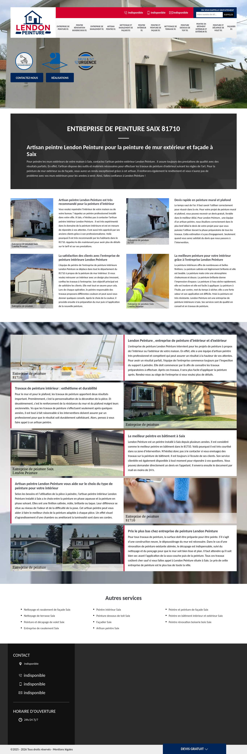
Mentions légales (63, 749)
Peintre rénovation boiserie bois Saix (190, 622)
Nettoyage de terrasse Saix (39, 615)
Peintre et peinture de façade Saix (188, 609)
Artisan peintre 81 (110, 27)
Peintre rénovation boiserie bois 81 (79, 28)
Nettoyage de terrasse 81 (170, 27)
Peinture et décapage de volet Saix (44, 622)
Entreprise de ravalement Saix (41, 628)
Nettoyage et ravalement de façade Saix (47, 609)
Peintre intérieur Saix (108, 609)
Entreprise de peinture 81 (63, 27)
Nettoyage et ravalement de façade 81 (126, 28)
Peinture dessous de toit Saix (113, 615)
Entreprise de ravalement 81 (97, 27)
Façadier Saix (104, 622)
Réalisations (59, 78)
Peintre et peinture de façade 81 (155, 28)
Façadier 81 (231, 27)
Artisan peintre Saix (107, 628)
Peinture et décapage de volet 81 (218, 28)
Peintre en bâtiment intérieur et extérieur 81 (201, 28)
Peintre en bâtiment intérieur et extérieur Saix (196, 615)
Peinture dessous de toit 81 (185, 28)
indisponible (133, 12)
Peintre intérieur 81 (141, 28)
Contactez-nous (27, 78)
